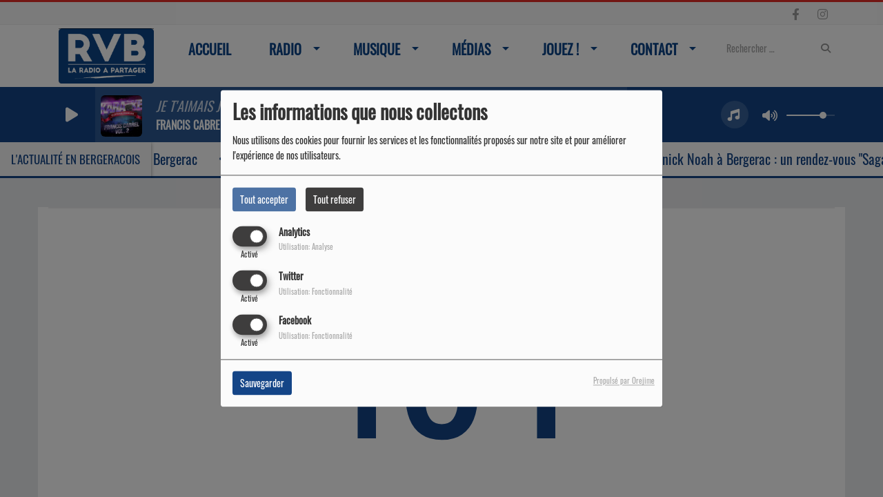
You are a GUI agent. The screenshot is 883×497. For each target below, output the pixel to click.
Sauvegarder (262, 383)
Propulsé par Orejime (624, 381)
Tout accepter (264, 199)
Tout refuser (334, 199)
